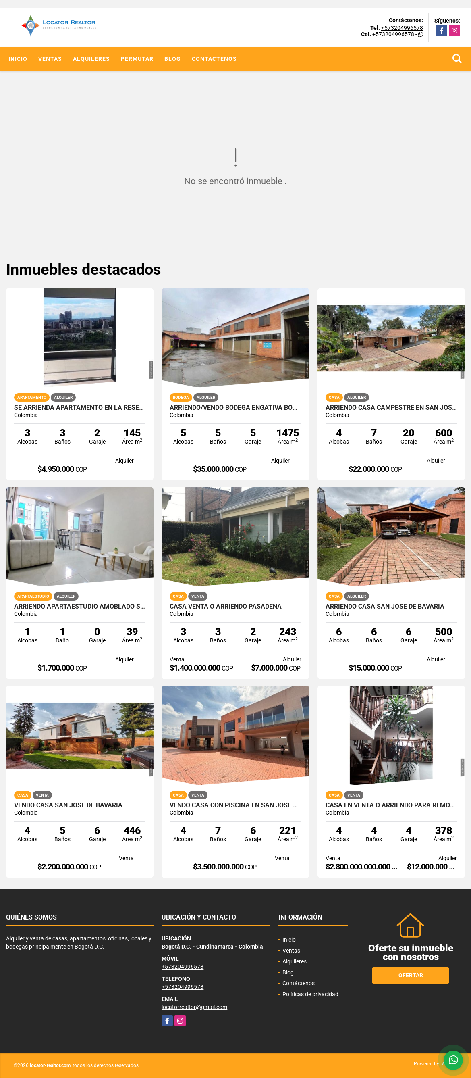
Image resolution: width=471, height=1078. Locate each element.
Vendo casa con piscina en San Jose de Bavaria (235, 805)
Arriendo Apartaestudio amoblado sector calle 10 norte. (79, 606)
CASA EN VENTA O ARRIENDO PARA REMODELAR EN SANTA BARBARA (391, 805)
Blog (172, 59)
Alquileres (91, 59)
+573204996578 (402, 28)
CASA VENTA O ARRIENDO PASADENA (226, 606)
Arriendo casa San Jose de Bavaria (385, 606)
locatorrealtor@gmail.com (194, 1007)
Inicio (17, 59)
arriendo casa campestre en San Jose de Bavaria (391, 408)
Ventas (50, 59)
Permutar (137, 59)
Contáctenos (214, 59)
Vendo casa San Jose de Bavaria (68, 805)
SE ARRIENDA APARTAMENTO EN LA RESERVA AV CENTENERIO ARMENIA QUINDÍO (79, 408)
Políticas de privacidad (310, 994)
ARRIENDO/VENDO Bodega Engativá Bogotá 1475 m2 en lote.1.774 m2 (235, 408)
